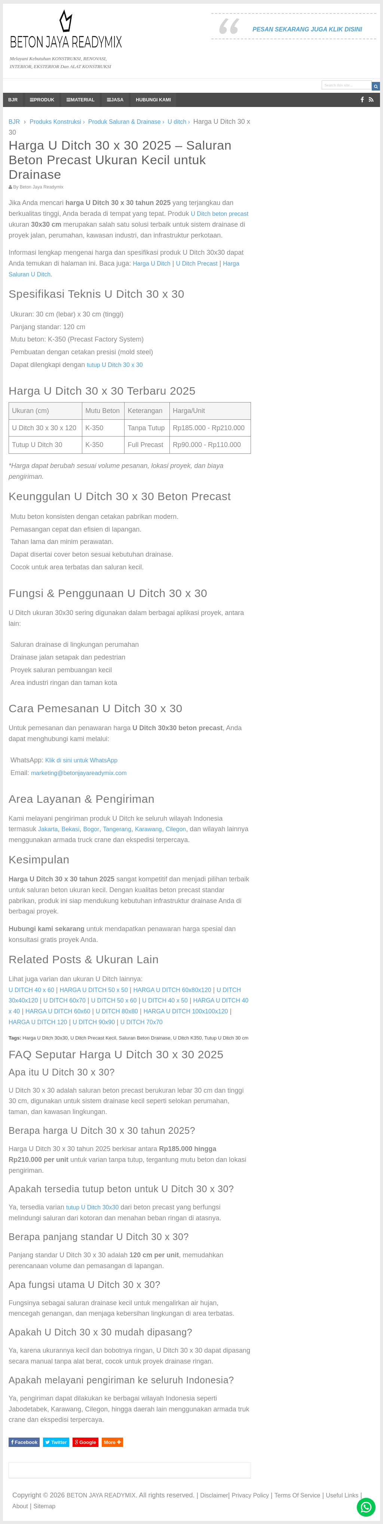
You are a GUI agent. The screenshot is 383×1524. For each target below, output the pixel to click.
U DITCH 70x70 (141, 1022)
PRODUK (42, 99)
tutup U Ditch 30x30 (92, 1207)
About (20, 1506)
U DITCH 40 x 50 (165, 1000)
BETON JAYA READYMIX (101, 1495)
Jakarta (48, 829)
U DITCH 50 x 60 (114, 1000)
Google (85, 1442)
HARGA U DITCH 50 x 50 (94, 990)
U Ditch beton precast (219, 214)
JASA (115, 99)
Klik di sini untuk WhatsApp (81, 760)
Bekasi (71, 829)
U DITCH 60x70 (64, 1000)
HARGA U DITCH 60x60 (57, 1011)
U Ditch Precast (196, 263)
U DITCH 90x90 (94, 1022)
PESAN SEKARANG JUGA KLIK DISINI (307, 29)
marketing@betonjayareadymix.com (78, 773)
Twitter (56, 1442)
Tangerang (117, 829)
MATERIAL (81, 99)
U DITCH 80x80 (117, 1011)
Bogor (91, 829)
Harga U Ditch (151, 263)
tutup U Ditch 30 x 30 (115, 365)
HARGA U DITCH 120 (38, 1022)
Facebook (24, 1442)
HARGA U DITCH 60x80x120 (172, 990)
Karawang (148, 829)
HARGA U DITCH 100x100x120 (186, 1011)
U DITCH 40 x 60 (31, 990)
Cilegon (176, 829)
